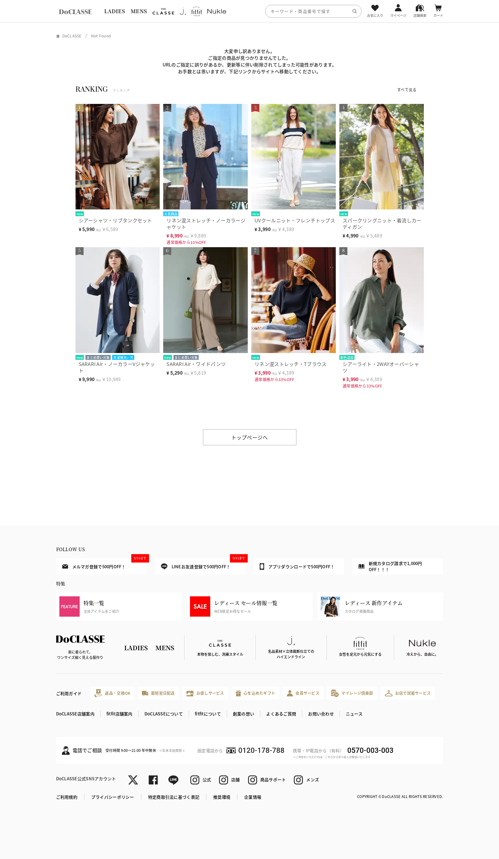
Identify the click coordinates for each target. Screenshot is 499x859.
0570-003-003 (370, 750)
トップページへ (249, 437)
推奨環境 (221, 797)
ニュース (354, 714)
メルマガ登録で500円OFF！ (104, 563)
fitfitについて (208, 714)
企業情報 (252, 797)
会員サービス (303, 693)
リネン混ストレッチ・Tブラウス (290, 363)
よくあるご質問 (281, 714)
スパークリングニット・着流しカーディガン (382, 223)
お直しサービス (205, 693)
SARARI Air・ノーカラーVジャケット (117, 367)
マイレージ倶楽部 (352, 693)
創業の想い (243, 714)
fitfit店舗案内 (119, 714)
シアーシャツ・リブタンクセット (115, 220)
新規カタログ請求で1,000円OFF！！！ (390, 566)
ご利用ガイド (69, 693)
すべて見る (406, 89)
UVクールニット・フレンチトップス (294, 220)
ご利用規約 (66, 797)
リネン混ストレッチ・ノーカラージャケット (205, 223)
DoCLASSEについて (164, 714)
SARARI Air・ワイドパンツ (196, 363)
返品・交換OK (112, 693)
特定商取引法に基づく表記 (173, 797)
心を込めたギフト (255, 693)
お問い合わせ (321, 714)
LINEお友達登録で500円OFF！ (203, 564)
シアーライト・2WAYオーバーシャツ (381, 367)
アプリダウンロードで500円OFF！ (297, 566)
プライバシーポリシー (112, 797)
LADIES (114, 11)
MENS (139, 11)
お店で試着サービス (408, 693)
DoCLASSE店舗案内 (75, 714)
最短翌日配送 (158, 693)
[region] (249, 11)
